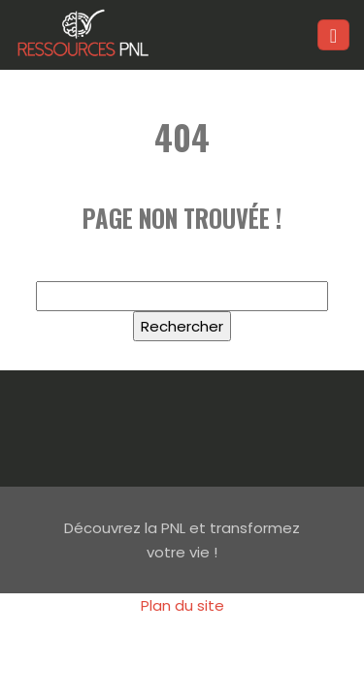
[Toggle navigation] (333, 35)
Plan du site (182, 605)
